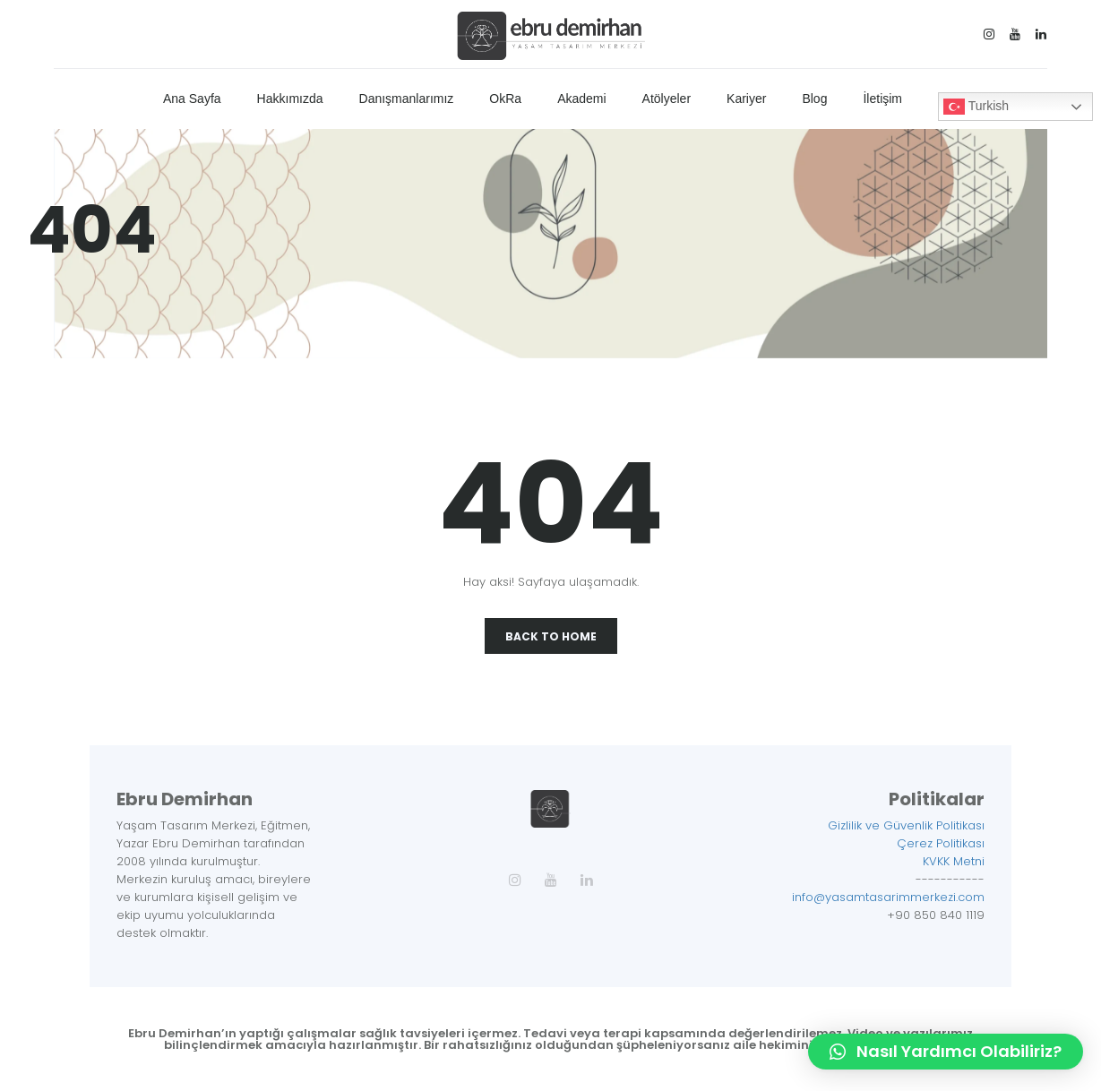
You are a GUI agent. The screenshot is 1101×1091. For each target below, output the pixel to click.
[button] (945, 1052)
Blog (814, 98)
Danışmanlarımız (406, 98)
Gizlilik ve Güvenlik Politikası (906, 825)
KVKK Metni (954, 861)
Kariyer (746, 98)
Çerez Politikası (941, 843)
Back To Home (551, 636)
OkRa (505, 98)
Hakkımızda (290, 98)
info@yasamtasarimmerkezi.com (888, 897)
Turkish (976, 106)
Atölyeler (666, 98)
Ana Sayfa (192, 98)
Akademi (581, 98)
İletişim (882, 98)
